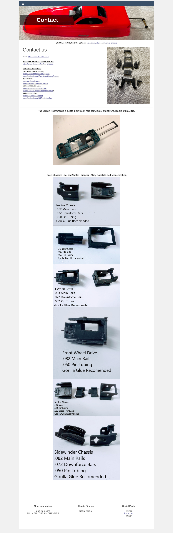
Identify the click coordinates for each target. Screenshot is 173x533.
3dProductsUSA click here (38, 57)
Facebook (129, 513)
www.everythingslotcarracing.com (36, 74)
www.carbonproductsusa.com (34, 88)
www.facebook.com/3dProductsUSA (37, 98)
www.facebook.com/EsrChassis (35, 83)
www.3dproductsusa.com (33, 96)
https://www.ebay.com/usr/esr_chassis (101, 43)
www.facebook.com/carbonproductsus (38, 91)
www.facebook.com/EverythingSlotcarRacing (40, 76)
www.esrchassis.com (31, 81)
